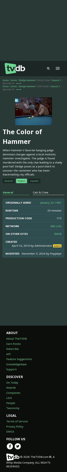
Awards (11, 387)
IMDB (57, 234)
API (8, 354)
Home (6, 80)
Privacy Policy (14, 426)
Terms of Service (17, 421)
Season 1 (56, 80)
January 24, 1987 (50, 202)
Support (11, 369)
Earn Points (13, 344)
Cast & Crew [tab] (40, 192)
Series (14, 80)
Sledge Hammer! (27, 80)
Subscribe (12, 349)
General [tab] (8, 192)
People (10, 403)
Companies (13, 392)
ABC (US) (55, 226)
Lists (9, 398)
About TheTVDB (16, 338)
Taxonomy (12, 408)
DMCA (10, 431)
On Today (12, 382)
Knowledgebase (16, 364)
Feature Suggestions (19, 359)
